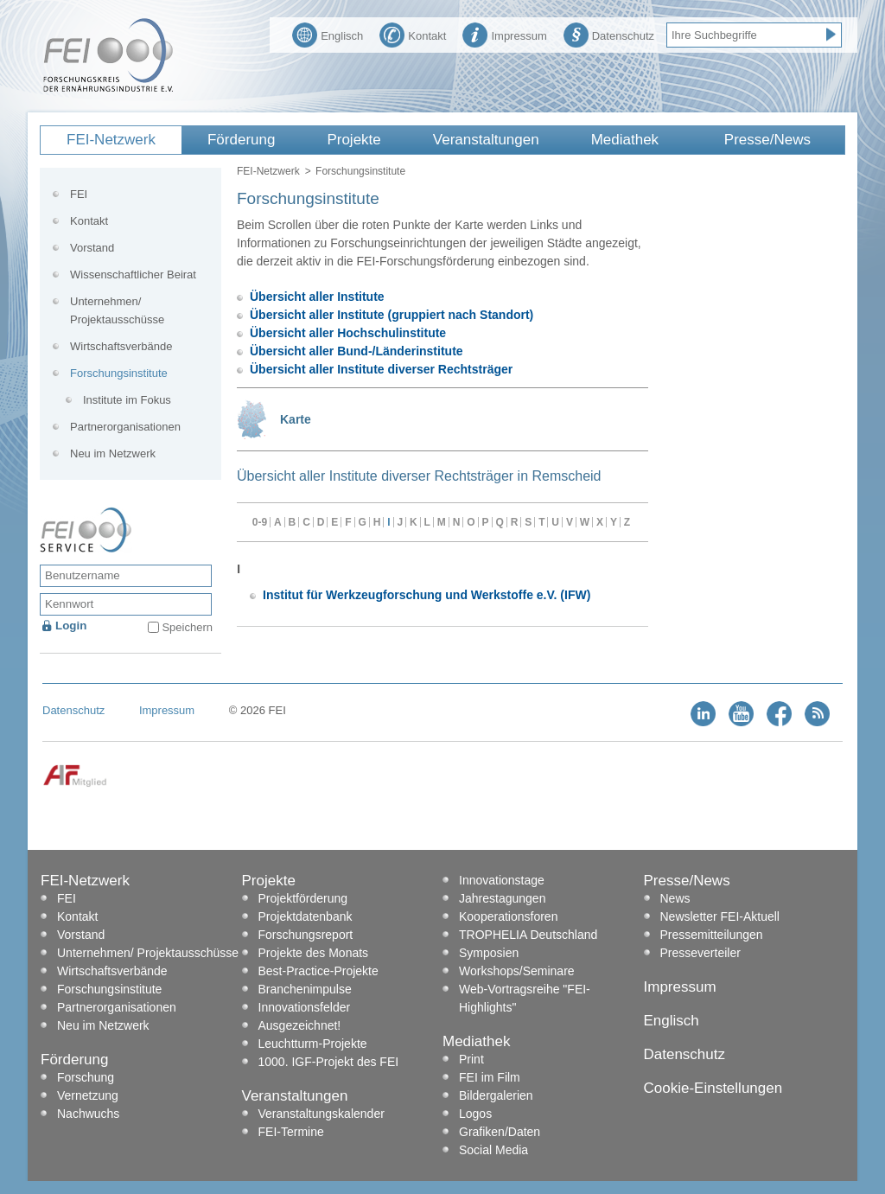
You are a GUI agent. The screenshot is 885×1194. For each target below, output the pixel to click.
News (675, 898)
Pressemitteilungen (711, 935)
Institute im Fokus (127, 399)
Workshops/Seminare (517, 971)
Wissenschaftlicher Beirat (133, 274)
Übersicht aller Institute (317, 296)
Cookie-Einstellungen (713, 1088)
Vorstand (92, 247)
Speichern (187, 627)
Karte (295, 419)
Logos (475, 1114)
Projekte (353, 139)
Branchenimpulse (305, 989)
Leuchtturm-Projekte (312, 1043)
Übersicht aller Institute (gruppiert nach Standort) (391, 315)
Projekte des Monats (313, 953)
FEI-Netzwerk (111, 139)
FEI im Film (489, 1077)
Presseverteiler (700, 953)
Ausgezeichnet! (299, 1025)
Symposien (489, 953)
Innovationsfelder (304, 1007)
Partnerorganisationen (125, 426)
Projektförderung (303, 898)
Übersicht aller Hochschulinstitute (348, 333)
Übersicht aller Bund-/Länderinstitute (356, 351)
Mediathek (625, 139)
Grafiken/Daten (499, 1132)
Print (471, 1059)
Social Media (493, 1150)
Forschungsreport (305, 935)
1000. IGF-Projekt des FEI (328, 1062)
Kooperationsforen (508, 916)
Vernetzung (87, 1095)
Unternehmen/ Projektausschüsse (117, 310)
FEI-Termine (291, 1132)
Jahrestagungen (502, 898)
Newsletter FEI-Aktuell (720, 916)
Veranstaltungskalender (321, 1114)
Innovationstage (501, 880)
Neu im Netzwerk (113, 453)
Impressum (504, 33)
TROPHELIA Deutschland (528, 935)
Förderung (241, 139)
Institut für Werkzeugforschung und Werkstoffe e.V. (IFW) (426, 595)
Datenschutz (608, 33)
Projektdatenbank (305, 916)
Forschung (85, 1077)
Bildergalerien (496, 1095)
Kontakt (412, 33)
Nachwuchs (88, 1114)
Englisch (327, 33)
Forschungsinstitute (119, 373)
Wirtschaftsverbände (121, 346)
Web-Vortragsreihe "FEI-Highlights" (524, 998)
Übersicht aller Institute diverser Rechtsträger (381, 369)
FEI (78, 194)
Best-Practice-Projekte (318, 971)
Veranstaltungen (486, 139)
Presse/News (767, 139)
